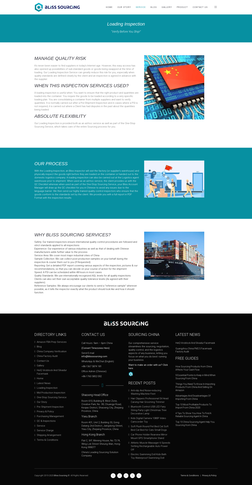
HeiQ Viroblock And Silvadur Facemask (195, 343)
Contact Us (200, 7)
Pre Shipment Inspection (50, 406)
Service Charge (45, 430)
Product (182, 7)
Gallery (167, 7)
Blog (154, 7)
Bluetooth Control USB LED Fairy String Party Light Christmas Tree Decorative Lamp (148, 410)
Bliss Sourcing (60, 475)
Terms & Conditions (47, 439)
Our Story (124, 7)
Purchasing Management (50, 416)
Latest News (43, 383)
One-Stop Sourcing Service (52, 397)
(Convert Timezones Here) (95, 348)
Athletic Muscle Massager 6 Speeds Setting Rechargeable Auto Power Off (150, 446)
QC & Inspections (46, 420)
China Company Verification (52, 351)
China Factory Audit (47, 356)
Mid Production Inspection (51, 392)
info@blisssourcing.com (94, 356)
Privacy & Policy (45, 411)
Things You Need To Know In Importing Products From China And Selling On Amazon (195, 387)
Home (109, 7)
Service (141, 7)
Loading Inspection (47, 387)
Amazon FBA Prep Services (52, 342)
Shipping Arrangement (49, 435)
